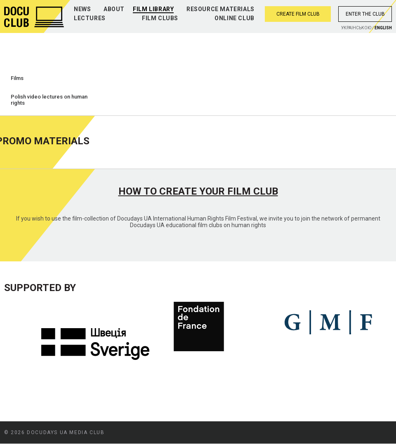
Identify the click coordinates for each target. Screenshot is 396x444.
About (114, 9)
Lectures (90, 18)
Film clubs (160, 18)
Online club (234, 18)
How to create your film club (198, 191)
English (383, 28)
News (82, 9)
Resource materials (220, 9)
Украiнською (356, 28)
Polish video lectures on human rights (49, 100)
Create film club (298, 14)
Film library (153, 9)
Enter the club (365, 14)
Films (17, 78)
